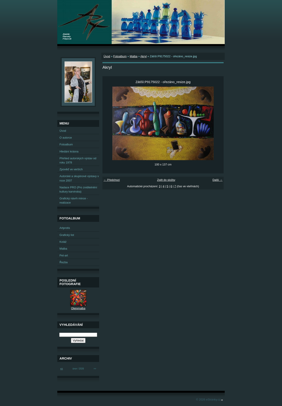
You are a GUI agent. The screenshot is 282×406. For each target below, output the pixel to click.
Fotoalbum (119, 56)
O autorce (65, 137)
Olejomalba (78, 308)
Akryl (143, 56)
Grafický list (66, 235)
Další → (217, 180)
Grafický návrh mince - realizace (73, 200)
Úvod (107, 56)
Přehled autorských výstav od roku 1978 (77, 160)
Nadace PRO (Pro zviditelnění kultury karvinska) (78, 189)
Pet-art (63, 255)
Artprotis (64, 228)
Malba (133, 56)
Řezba (63, 262)
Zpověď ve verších (71, 169)
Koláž (63, 241)
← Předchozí (112, 180)
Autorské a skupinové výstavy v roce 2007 (79, 178)
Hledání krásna (68, 151)
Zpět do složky (166, 180)
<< (61, 368)
